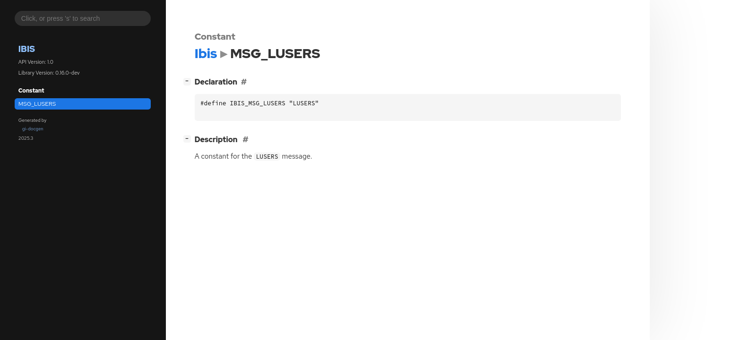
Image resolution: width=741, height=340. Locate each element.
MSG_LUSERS (37, 104)
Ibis (26, 49)
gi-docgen (32, 129)
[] (189, 81)
